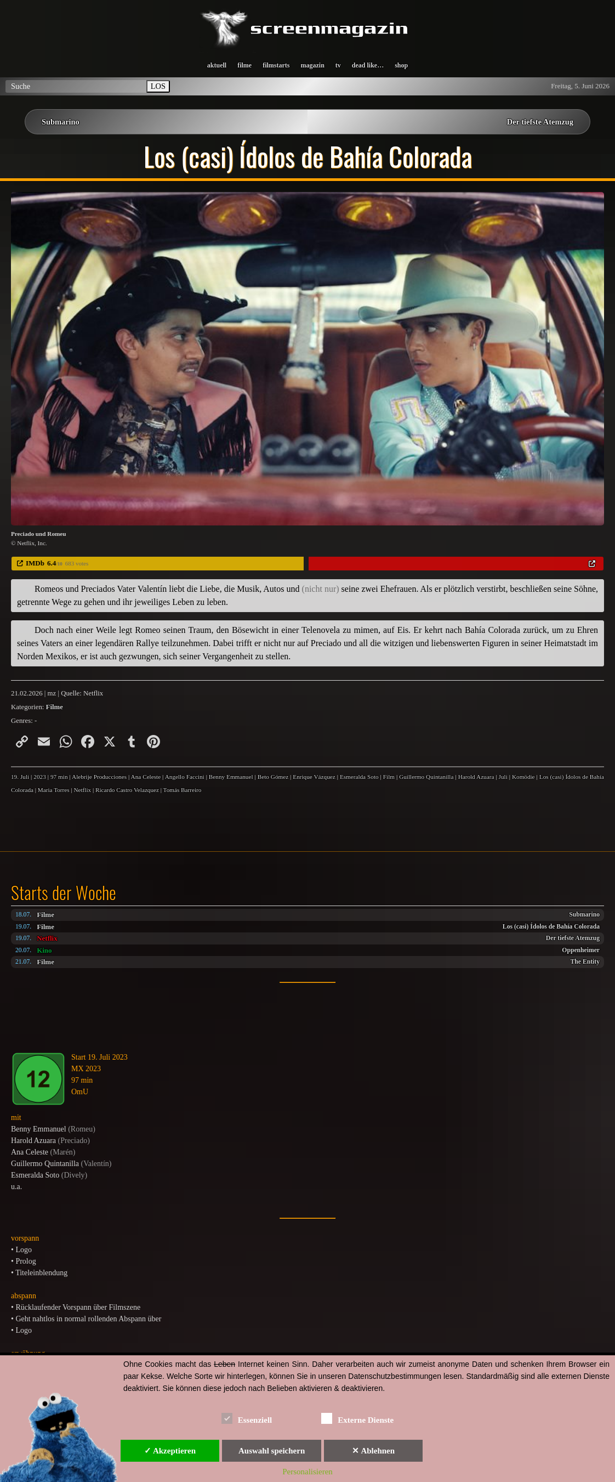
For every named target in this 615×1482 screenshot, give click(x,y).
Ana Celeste (146, 776)
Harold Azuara (476, 776)
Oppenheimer (581, 950)
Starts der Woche (63, 892)
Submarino (60, 121)
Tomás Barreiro (182, 790)
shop (401, 65)
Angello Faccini (184, 776)
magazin (312, 65)
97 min (59, 776)
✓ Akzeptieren (170, 1450)
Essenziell (246, 1418)
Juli (503, 776)
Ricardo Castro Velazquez (127, 790)
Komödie (523, 776)
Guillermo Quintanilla (426, 776)
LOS (158, 86)
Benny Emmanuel (231, 776)
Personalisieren (307, 1471)
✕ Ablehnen (373, 1450)
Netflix (47, 938)
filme (244, 65)
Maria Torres (54, 790)
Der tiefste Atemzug (540, 121)
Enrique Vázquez (314, 776)
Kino (44, 950)
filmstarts (276, 65)
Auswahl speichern (271, 1450)
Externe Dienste (357, 1418)
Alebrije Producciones (99, 776)
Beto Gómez (273, 776)
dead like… (368, 65)
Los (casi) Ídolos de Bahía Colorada (551, 926)
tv (338, 65)
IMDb (35, 563)
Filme (45, 914)
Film (389, 776)
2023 (39, 776)
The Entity (585, 961)
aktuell (216, 65)
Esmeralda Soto (359, 776)
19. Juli (20, 776)
